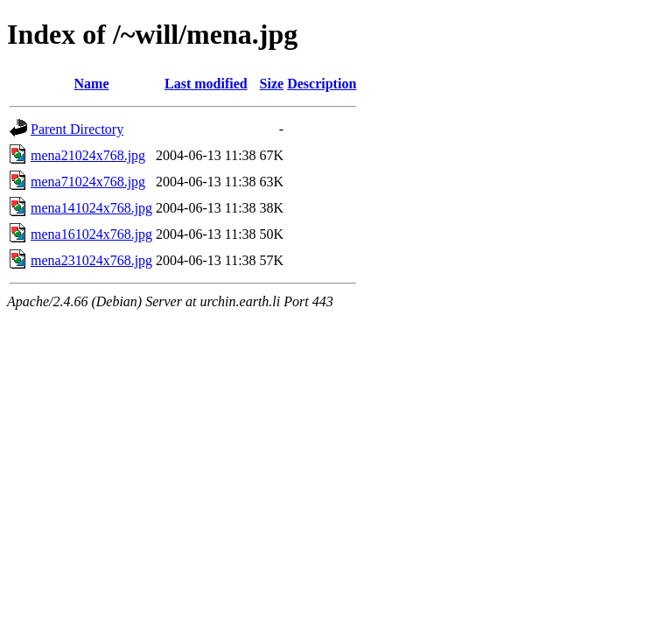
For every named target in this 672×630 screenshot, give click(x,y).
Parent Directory (77, 129)
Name (91, 83)
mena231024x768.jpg (91, 260)
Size (272, 83)
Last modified (206, 83)
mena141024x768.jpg (91, 207)
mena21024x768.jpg (88, 155)
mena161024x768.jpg (91, 234)
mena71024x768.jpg (88, 181)
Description (321, 83)
